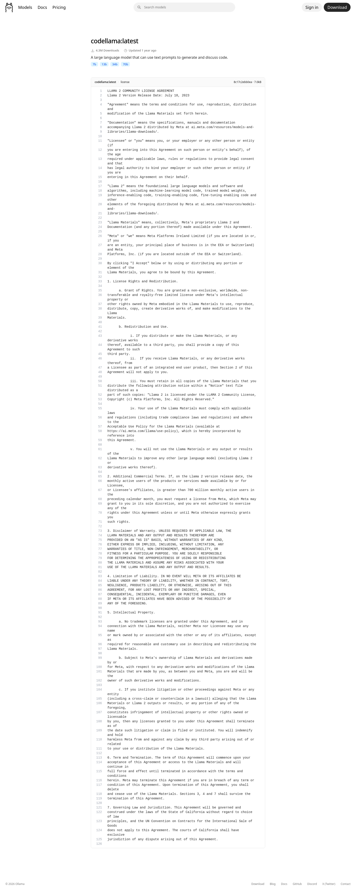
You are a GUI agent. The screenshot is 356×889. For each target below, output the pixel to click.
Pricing (59, 7)
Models (25, 7)
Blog (273, 884)
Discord (312, 884)
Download (337, 7)
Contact (346, 884)
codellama (106, 41)
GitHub (297, 884)
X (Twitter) (328, 884)
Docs (42, 7)
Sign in (311, 7)
